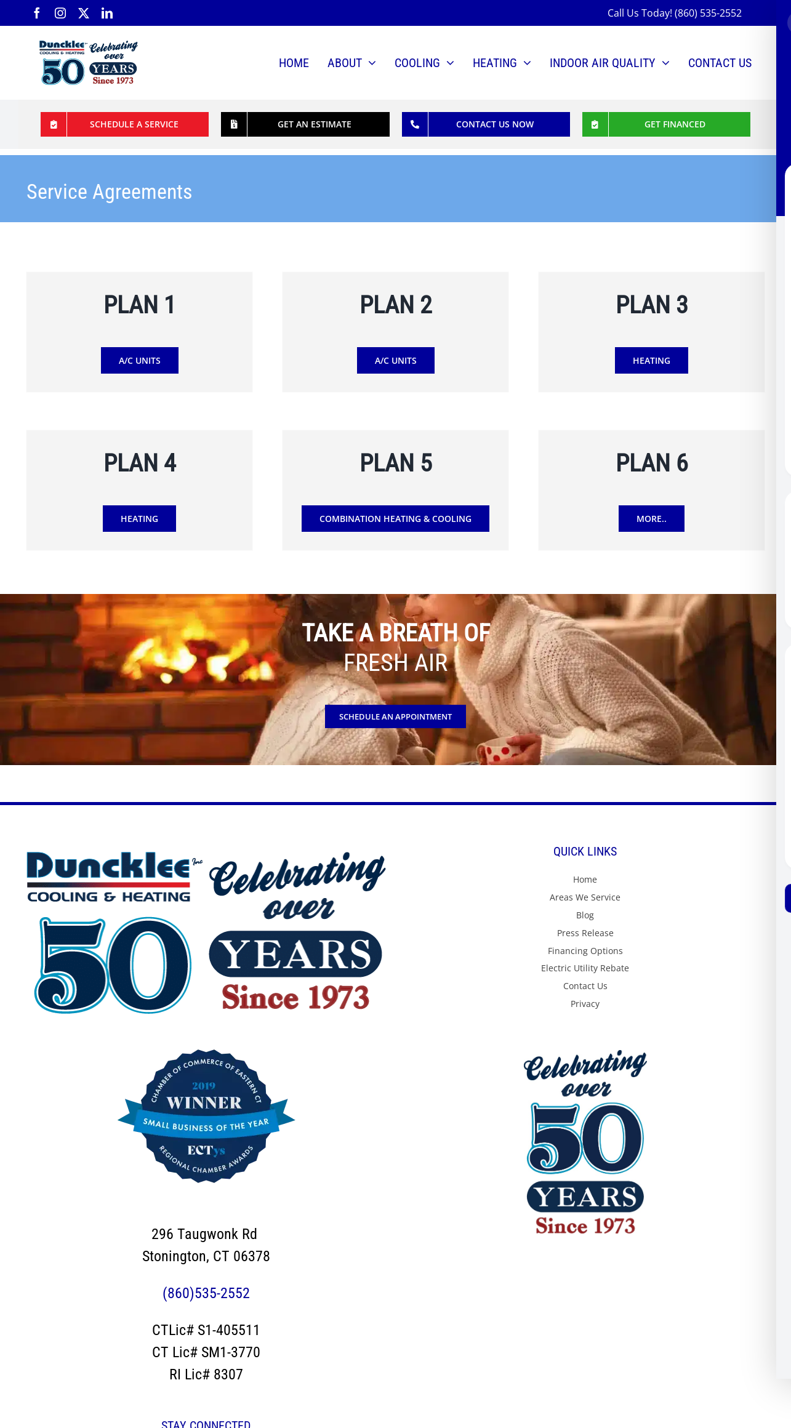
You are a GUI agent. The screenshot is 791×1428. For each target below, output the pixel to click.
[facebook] (36, 12)
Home (585, 879)
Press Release (585, 933)
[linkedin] (107, 12)
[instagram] (60, 12)
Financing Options (585, 951)
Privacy (585, 1003)
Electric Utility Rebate (585, 968)
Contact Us (585, 986)
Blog (585, 915)
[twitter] (83, 12)
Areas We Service (585, 897)
